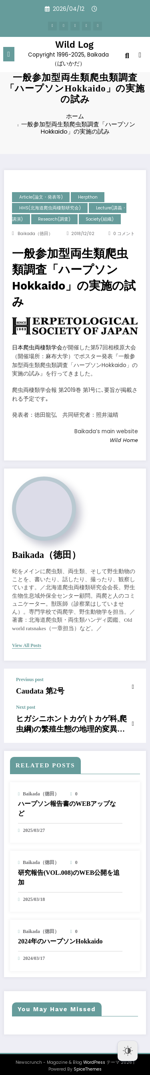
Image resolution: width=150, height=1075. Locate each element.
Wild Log (74, 43)
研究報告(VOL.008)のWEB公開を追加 (69, 870)
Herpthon (88, 197)
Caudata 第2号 (35, 690)
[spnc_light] (140, 54)
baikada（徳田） (35, 234)
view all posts (26, 645)
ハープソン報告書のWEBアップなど (67, 802)
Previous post (30, 679)
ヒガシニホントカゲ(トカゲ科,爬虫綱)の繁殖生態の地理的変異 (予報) (70, 719)
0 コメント (124, 234)
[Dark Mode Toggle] (127, 1051)
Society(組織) (100, 219)
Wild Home (124, 440)
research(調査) (54, 219)
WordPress (94, 1056)
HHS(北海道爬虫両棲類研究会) (50, 208)
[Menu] (9, 52)
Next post (25, 705)
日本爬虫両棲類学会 (37, 347)
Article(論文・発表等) (41, 197)
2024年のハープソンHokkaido (60, 934)
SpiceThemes (88, 1063)
